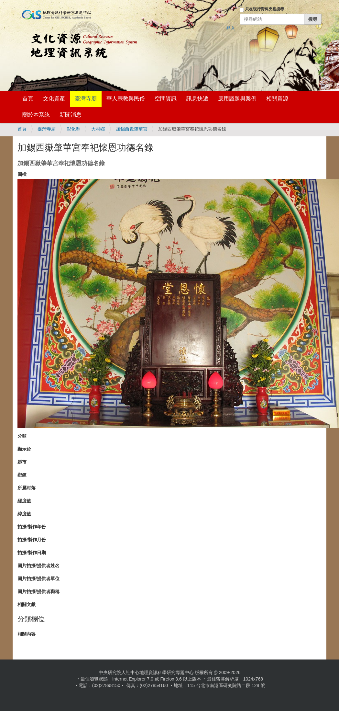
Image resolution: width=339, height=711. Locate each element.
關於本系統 (36, 115)
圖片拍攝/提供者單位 (38, 578)
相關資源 (277, 99)
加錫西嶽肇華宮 (132, 129)
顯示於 (24, 449)
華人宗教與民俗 (125, 99)
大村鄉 (98, 129)
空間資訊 (166, 99)
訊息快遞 (197, 99)
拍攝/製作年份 (31, 526)
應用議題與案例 (237, 99)
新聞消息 (71, 115)
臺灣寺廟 (86, 99)
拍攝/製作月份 (31, 539)
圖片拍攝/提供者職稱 (38, 591)
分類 (22, 436)
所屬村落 (26, 487)
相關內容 (26, 633)
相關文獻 (26, 604)
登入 (230, 28)
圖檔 (22, 174)
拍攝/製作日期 (31, 552)
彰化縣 (73, 129)
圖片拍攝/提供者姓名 (38, 565)
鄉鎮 (22, 474)
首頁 (27, 99)
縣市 (22, 461)
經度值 (24, 500)
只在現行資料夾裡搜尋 (264, 9)
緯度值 (24, 513)
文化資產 (54, 99)
